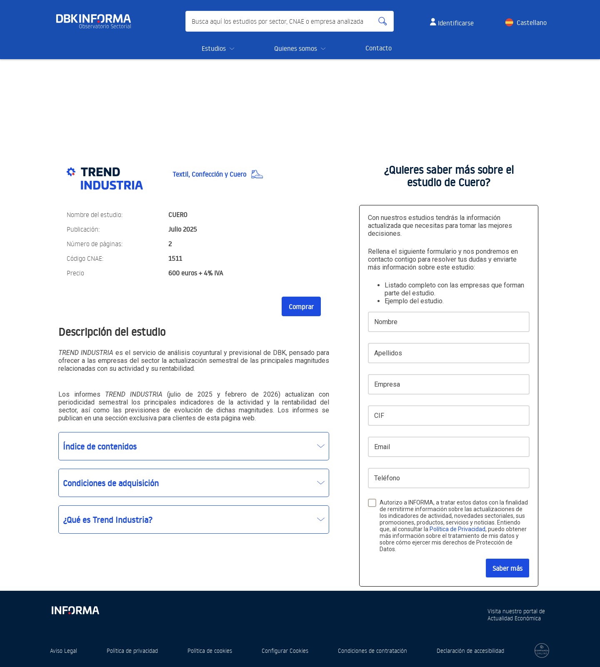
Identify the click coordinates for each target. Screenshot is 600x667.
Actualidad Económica (514, 618)
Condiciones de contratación (372, 650)
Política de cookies (210, 650)
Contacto (378, 48)
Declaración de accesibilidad (470, 650)
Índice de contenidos (100, 446)
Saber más (507, 568)
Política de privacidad (132, 650)
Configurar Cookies (285, 650)
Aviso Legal (63, 650)
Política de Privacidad (457, 529)
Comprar (301, 306)
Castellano (532, 22)
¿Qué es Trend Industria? (107, 519)
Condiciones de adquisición (111, 482)
